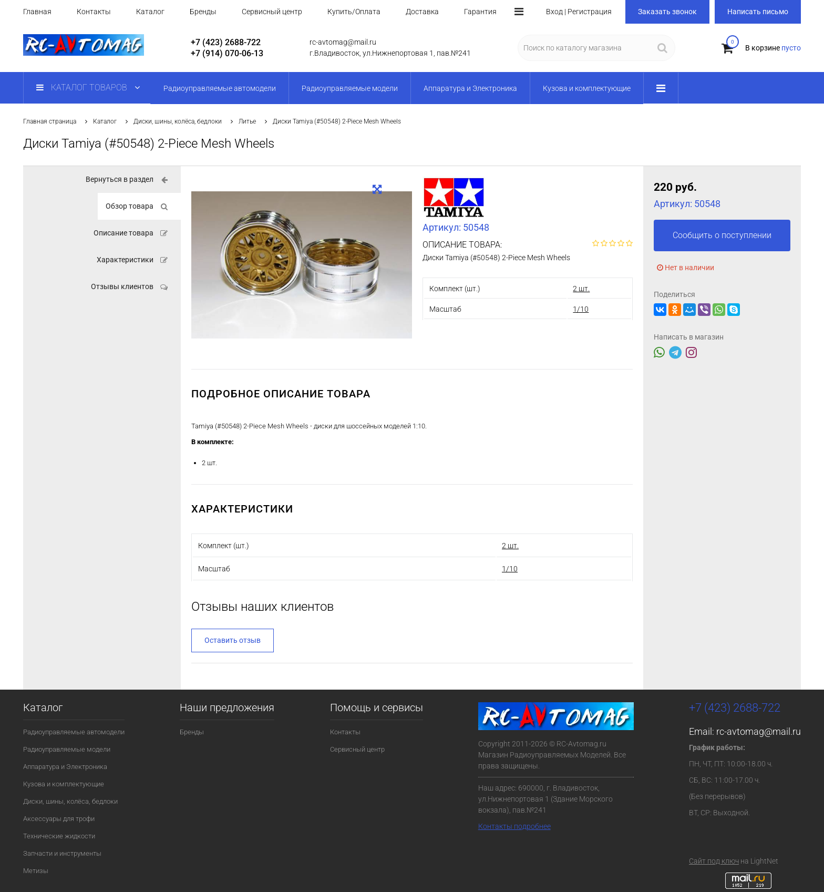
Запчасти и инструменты (62, 853)
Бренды (203, 11)
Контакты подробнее (514, 826)
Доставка (422, 11)
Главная (37, 11)
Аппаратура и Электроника (65, 767)
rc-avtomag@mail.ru (758, 731)
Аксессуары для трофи (59, 819)
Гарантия (480, 11)
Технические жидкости (59, 836)
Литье (247, 121)
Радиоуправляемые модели (66, 749)
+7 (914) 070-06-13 (227, 53)
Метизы (35, 871)
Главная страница (49, 121)
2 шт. (581, 288)
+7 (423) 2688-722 (226, 42)
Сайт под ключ (714, 861)
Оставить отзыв (232, 640)
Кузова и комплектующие (63, 784)
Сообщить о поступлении (722, 235)
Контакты (94, 11)
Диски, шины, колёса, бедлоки (177, 121)
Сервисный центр (272, 11)
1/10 (581, 309)
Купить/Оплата (353, 11)
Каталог (150, 11)
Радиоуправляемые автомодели (74, 732)
